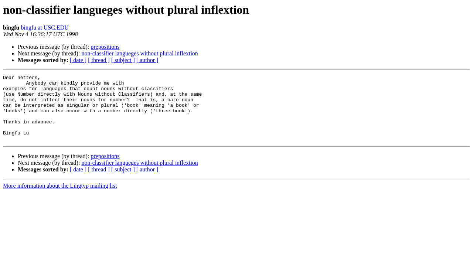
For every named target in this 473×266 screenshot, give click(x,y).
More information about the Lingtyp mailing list (60, 199)
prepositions (105, 47)
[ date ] (78, 60)
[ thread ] (99, 60)
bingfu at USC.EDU (44, 27)
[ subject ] (123, 60)
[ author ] (147, 60)
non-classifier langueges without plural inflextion (139, 53)
